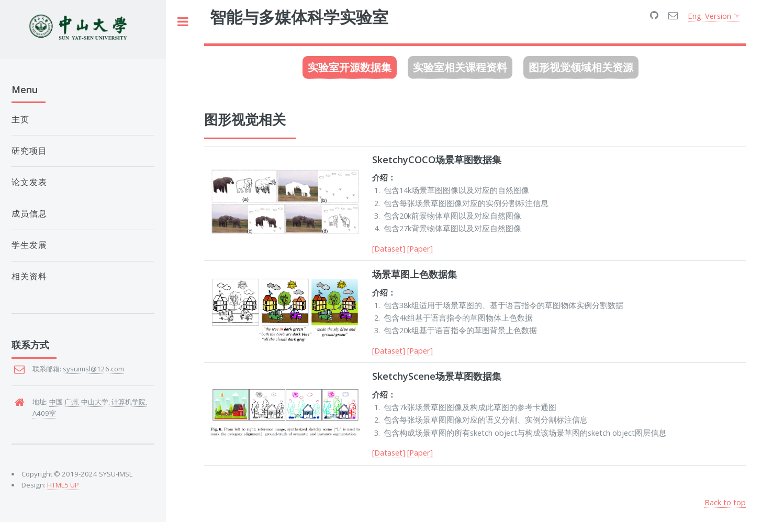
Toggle (183, 21)
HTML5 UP (63, 485)
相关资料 (29, 276)
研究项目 (29, 150)
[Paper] (420, 248)
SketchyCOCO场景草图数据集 (436, 159)
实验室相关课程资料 (460, 67)
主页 (20, 119)
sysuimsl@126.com (93, 368)
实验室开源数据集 (349, 67)
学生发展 (29, 245)
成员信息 (29, 213)
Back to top (725, 502)
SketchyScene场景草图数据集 (436, 375)
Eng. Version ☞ (714, 15)
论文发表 (29, 182)
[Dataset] (388, 248)
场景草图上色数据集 (414, 273)
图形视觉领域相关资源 (581, 67)
